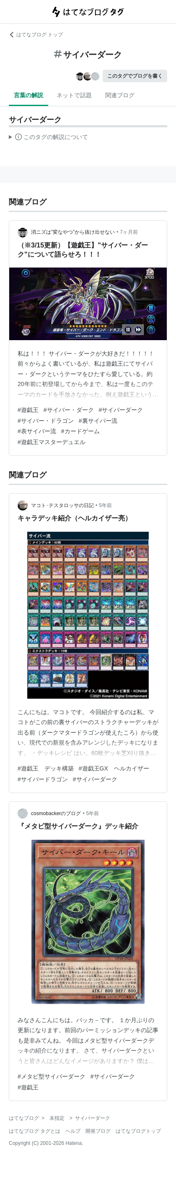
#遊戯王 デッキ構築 (46, 768)
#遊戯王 (28, 410)
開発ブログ (98, 1131)
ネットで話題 (74, 95)
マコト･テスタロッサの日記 (62, 505)
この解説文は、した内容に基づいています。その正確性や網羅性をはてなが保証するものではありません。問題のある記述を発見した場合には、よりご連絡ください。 (48, 138)
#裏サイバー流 (98, 420)
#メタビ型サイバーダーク (51, 1076)
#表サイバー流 (37, 431)
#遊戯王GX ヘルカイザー (114, 768)
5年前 (105, 505)
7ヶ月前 (129, 232)
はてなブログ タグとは (34, 1131)
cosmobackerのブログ (56, 813)
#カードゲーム (80, 431)
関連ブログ (120, 95)
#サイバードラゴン (43, 779)
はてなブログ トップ (36, 35)
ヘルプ (72, 1131)
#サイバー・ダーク (69, 410)
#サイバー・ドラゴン (46, 420)
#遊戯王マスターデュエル (51, 442)
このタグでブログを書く (135, 76)
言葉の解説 (28, 95)
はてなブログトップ (138, 1131)
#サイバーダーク (121, 410)
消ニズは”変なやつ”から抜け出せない (73, 232)
